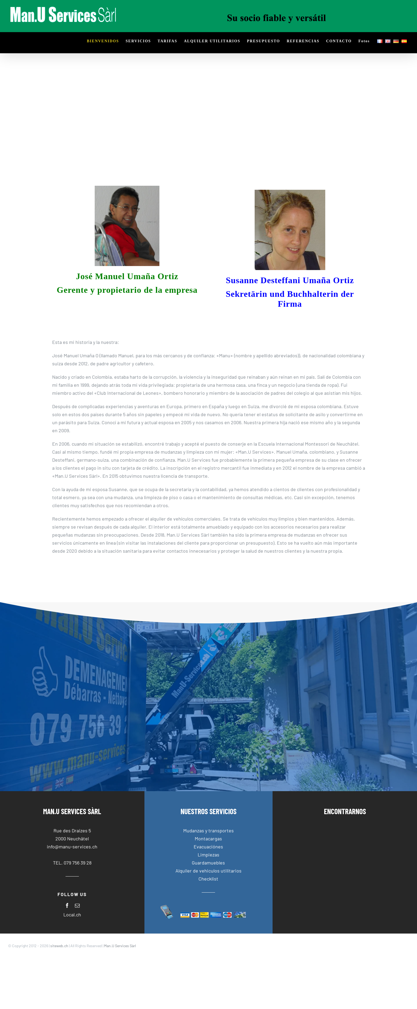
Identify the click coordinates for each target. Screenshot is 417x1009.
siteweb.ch (59, 945)
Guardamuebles (208, 863)
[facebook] (67, 905)
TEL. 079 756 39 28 (72, 863)
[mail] (77, 905)
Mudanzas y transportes (208, 830)
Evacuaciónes (208, 846)
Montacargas (208, 838)
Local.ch (72, 914)
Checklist (208, 879)
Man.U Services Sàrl (120, 945)
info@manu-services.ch (72, 846)
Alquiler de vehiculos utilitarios (208, 871)
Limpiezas (208, 855)
